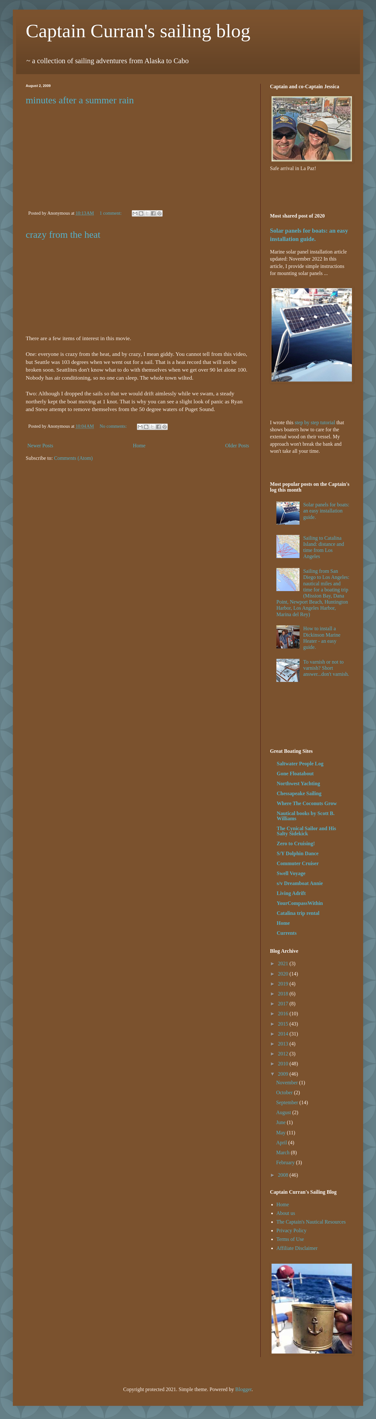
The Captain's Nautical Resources (311, 1222)
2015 (284, 1024)
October (285, 1092)
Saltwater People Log (300, 763)
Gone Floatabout (295, 773)
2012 (284, 1053)
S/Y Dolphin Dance (297, 853)
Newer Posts (40, 445)
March (283, 1152)
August (284, 1112)
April (282, 1142)
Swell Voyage (291, 873)
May (281, 1132)
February (286, 1162)
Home (139, 445)
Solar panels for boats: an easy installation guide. (326, 511)
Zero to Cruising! (296, 843)
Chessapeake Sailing (299, 793)
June (281, 1122)
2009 (284, 1074)
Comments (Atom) (73, 458)
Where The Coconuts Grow (307, 803)
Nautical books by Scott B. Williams (306, 816)
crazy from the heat (63, 234)
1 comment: (111, 213)
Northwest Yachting (298, 783)
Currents (287, 933)
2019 (284, 983)
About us (285, 1213)
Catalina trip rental (298, 913)
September (287, 1102)
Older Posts (237, 445)
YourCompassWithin (300, 903)
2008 (284, 1175)
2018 (284, 993)
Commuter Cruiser (298, 863)
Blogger (243, 1389)
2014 (284, 1033)
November (287, 1082)
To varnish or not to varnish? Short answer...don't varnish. (326, 668)
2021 (284, 963)
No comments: (114, 426)
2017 (284, 1003)
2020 (284, 973)
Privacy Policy (291, 1230)
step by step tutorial (315, 422)
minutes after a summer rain (80, 100)
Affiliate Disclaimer (297, 1248)
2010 (284, 1063)
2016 (284, 1013)
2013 (284, 1043)
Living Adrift (291, 893)
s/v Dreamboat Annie (300, 883)
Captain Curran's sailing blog (138, 30)
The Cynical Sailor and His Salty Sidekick (306, 831)
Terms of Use (290, 1239)
